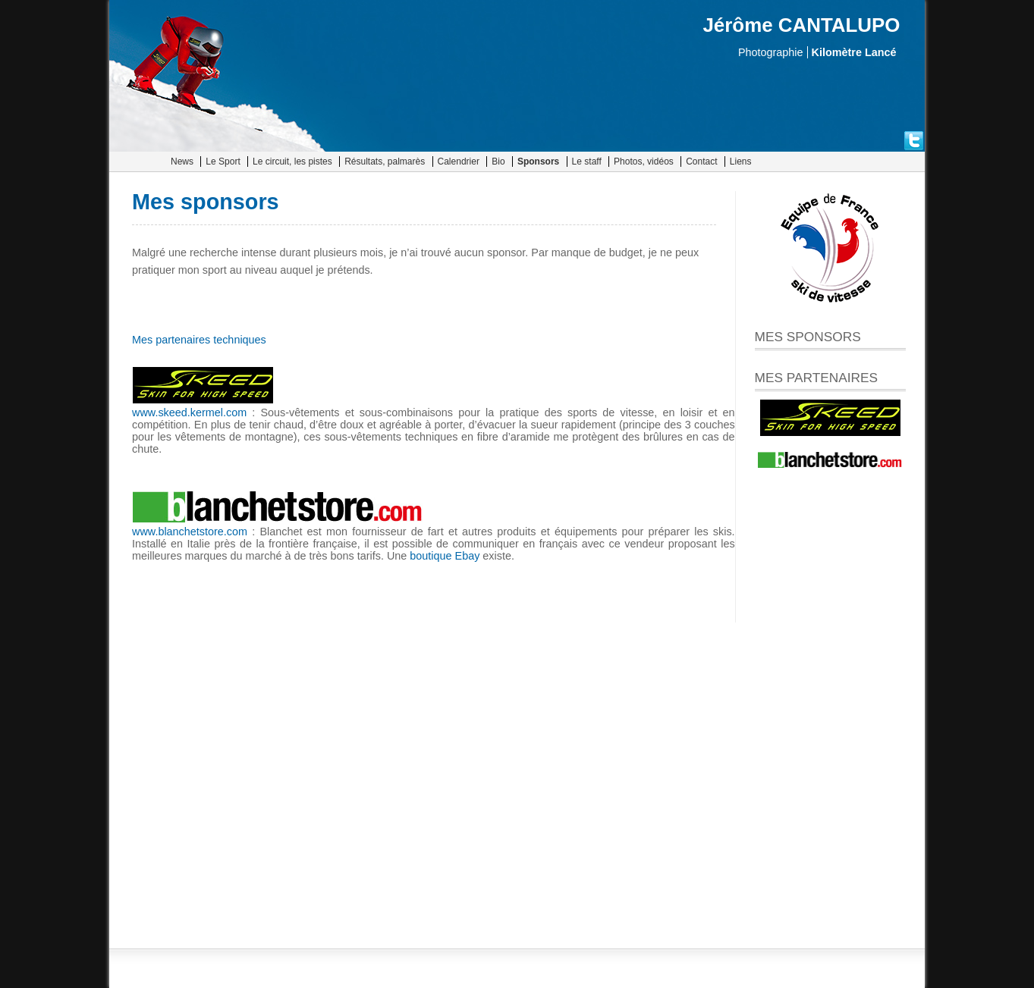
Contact (701, 161)
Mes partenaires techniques (199, 340)
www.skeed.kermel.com (189, 412)
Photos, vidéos (644, 161)
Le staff (587, 161)
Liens (741, 161)
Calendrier (458, 161)
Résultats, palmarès (384, 161)
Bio (498, 161)
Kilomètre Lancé (854, 52)
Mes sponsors (205, 202)
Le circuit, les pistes (292, 161)
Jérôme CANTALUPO (801, 25)
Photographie (770, 52)
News (182, 161)
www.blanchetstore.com (189, 531)
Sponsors (538, 161)
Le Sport (223, 161)
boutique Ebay (444, 556)
